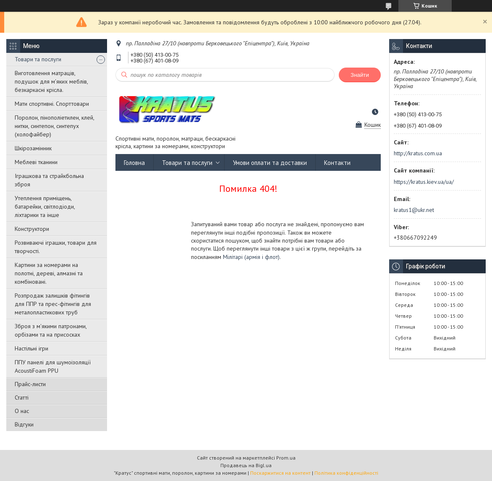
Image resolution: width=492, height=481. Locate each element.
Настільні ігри (31, 348)
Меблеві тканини (36, 162)
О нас (22, 411)
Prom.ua (286, 458)
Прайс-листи (30, 384)
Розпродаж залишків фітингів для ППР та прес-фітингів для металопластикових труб (53, 304)
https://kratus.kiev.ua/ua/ (424, 182)
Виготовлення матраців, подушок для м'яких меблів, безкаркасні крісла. (51, 81)
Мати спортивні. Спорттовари (52, 103)
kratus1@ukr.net (414, 210)
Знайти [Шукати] (360, 75)
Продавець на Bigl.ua (246, 465)
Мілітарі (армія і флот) (251, 257)
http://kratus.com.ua (418, 153)
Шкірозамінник (33, 148)
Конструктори (32, 229)
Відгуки (24, 424)
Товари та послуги (38, 59)
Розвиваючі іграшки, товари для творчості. (56, 247)
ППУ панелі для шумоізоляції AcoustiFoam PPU (53, 366)
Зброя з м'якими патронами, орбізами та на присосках (50, 330)
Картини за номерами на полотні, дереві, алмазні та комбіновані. (49, 273)
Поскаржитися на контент (280, 473)
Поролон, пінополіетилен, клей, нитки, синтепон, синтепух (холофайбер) (54, 126)
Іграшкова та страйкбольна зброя (49, 180)
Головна (134, 162)
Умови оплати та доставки (270, 162)
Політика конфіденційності (346, 473)
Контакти (337, 162)
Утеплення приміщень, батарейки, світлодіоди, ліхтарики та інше (45, 206)
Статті (22, 397)
